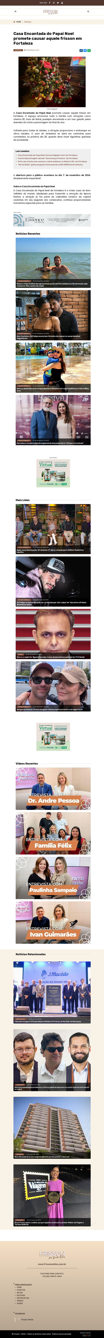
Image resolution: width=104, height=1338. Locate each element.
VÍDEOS (20, 1301)
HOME (18, 22)
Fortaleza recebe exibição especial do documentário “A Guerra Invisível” (50, 443)
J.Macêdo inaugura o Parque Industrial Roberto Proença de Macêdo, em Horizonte (48, 1022)
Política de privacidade (61, 1334)
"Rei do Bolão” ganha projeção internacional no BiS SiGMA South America (50, 165)
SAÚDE (20, 1303)
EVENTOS (21, 1290)
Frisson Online (27, 1320)
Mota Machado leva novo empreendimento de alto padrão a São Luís (42, 1157)
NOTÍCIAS (21, 1295)
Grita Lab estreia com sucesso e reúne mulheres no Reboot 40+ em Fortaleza (52, 161)
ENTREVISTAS (23, 1298)
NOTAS (20, 1293)
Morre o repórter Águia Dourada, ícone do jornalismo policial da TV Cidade (51, 657)
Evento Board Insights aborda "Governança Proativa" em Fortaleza (48, 158)
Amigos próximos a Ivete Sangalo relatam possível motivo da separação (50, 709)
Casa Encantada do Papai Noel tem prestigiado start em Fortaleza (47, 155)
